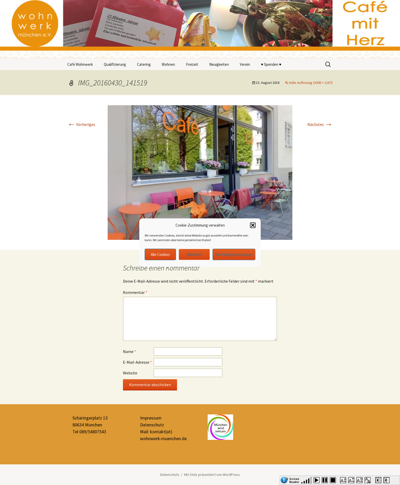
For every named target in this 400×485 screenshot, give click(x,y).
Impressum (150, 418)
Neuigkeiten (219, 64)
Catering (144, 64)
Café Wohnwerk (80, 64)
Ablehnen (194, 254)
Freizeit (192, 64)
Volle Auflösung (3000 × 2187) (311, 82)
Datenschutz (152, 425)
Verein (245, 64)
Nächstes (320, 124)
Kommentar (135, 292)
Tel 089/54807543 (89, 432)
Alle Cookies (160, 254)
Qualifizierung (115, 64)
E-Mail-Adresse (137, 362)
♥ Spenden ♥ (271, 64)
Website (130, 372)
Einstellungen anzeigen (234, 254)
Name (129, 351)
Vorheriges (81, 124)
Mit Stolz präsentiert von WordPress (212, 474)
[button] (252, 225)
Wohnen (168, 64)
